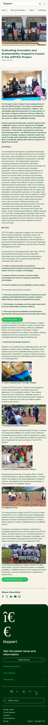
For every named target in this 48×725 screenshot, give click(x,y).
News (31, 10)
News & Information (17, 10)
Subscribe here (31, 659)
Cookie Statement (9, 718)
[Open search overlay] (40, 4)
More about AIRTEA (12, 319)
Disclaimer (6, 715)
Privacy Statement (9, 712)
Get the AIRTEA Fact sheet (14, 579)
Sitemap (6, 721)
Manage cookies (8, 709)
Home (4, 10)
